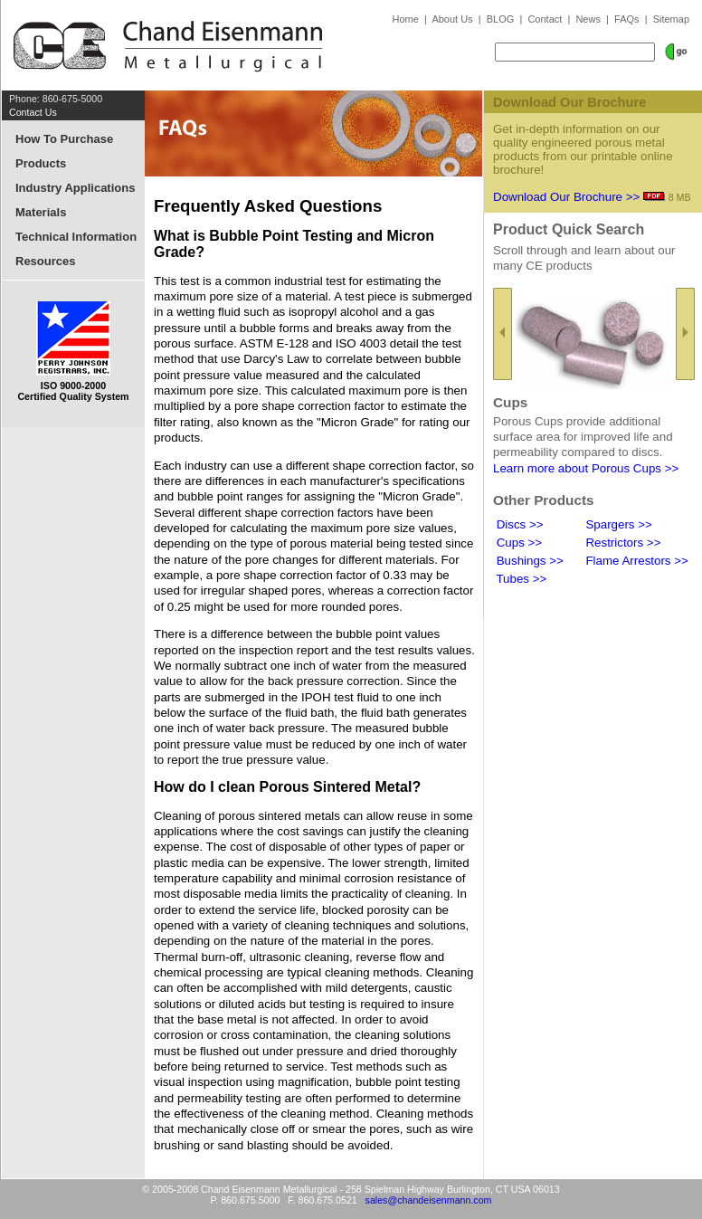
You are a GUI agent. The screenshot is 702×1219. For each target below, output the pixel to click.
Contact (544, 19)
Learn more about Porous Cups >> (585, 468)
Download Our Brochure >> (566, 197)
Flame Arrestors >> (635, 560)
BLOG (501, 19)
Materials (40, 212)
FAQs (627, 19)
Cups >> (517, 542)
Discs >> (518, 524)
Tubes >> (519, 579)
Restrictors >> (622, 542)
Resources (45, 261)
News (588, 19)
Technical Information (76, 236)
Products (40, 163)
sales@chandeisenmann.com (428, 1200)
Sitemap (671, 19)
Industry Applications (75, 188)
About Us (452, 19)
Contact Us (33, 112)
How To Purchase (64, 139)
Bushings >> (528, 560)
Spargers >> (617, 524)
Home (406, 19)
